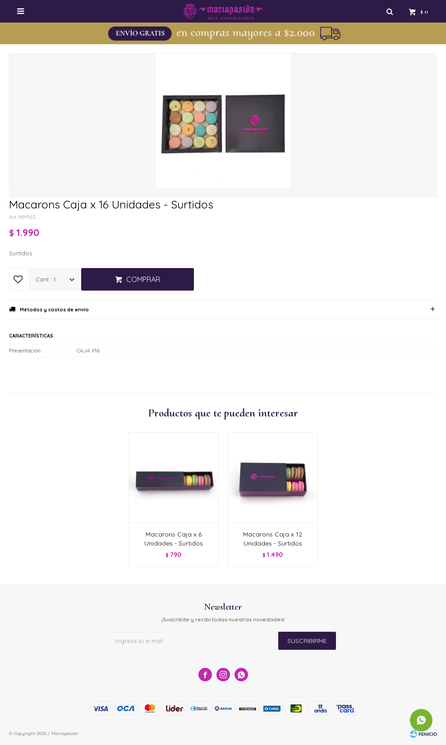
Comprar (143, 279)
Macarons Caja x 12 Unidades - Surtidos (272, 538)
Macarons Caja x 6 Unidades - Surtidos (173, 538)
